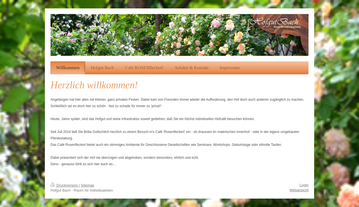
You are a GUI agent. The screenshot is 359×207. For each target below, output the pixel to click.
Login (304, 185)
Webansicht (299, 190)
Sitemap (87, 185)
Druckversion (64, 185)
